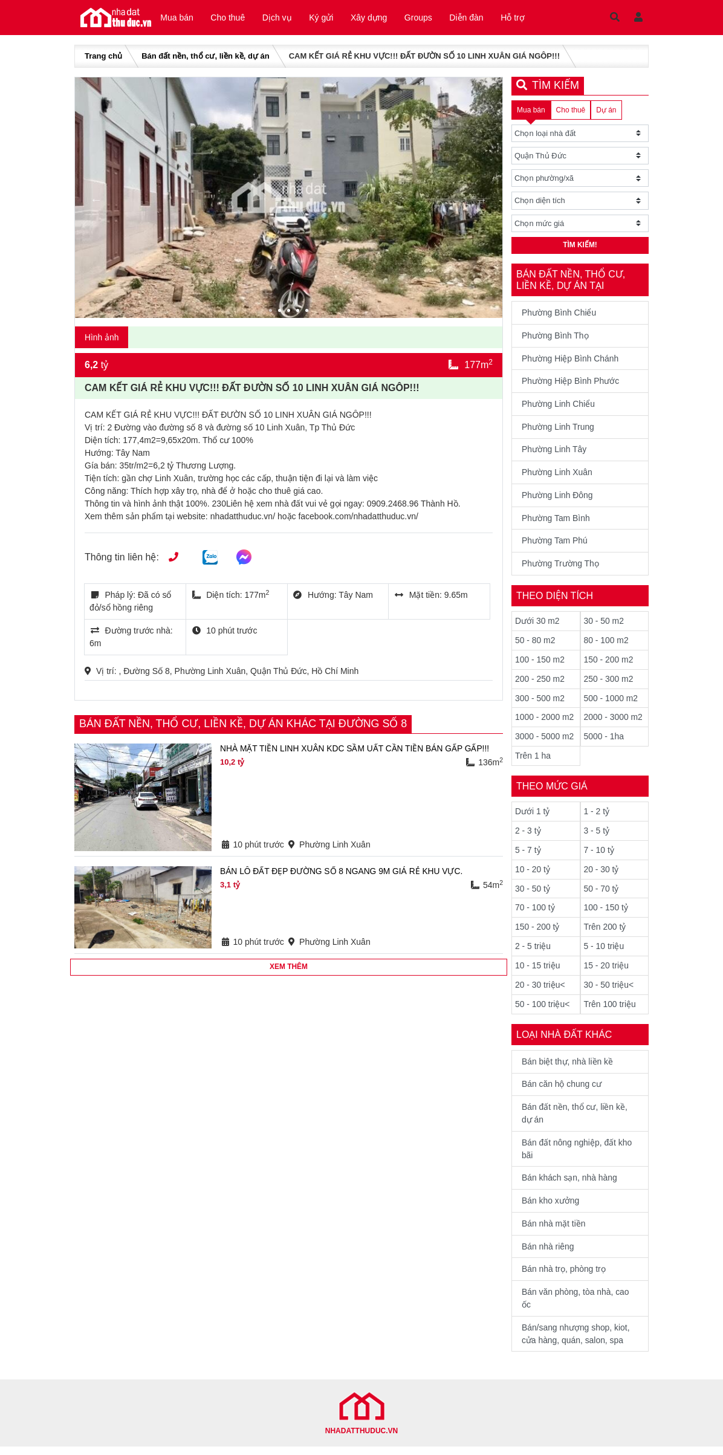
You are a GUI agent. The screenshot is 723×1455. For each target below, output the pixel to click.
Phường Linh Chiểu (558, 407)
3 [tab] (290, 313)
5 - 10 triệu (604, 951)
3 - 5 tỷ (597, 835)
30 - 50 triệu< (609, 990)
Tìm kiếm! (580, 248)
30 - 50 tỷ (532, 893)
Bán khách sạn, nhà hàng (570, 1185)
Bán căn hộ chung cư (562, 1090)
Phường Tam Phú (555, 544)
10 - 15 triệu (537, 971)
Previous (96, 201)
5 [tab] (308, 313)
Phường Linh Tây (554, 453)
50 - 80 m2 (535, 644)
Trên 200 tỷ (605, 932)
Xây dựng (378, 18)
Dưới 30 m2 (537, 625)
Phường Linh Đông (557, 499)
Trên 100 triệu (610, 1009)
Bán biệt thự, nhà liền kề (568, 1067)
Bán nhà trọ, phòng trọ (564, 1277)
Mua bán (177, 18)
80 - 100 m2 (606, 644)
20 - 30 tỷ (601, 874)
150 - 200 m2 (609, 664)
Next (481, 201)
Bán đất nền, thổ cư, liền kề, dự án (205, 57)
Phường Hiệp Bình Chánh (570, 361)
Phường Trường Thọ (561, 567)
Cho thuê (230, 18)
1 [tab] (272, 313)
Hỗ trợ (528, 18)
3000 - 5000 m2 (544, 741)
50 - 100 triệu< (542, 1009)
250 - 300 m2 (609, 683)
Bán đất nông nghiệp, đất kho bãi (577, 1155)
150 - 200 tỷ (537, 932)
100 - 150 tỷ (606, 913)
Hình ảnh (102, 338)
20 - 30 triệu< (540, 990)
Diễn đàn (480, 18)
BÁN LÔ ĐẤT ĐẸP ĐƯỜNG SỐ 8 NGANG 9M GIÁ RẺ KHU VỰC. (343, 873)
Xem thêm (289, 969)
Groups (430, 18)
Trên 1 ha (533, 760)
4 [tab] (299, 313)
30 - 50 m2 (604, 625)
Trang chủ (103, 57)
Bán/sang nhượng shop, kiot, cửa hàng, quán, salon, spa (576, 1341)
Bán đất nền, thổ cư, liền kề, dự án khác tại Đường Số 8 (244, 725)
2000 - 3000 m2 (613, 722)
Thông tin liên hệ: (122, 559)
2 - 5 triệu (533, 951)
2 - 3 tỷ (528, 835)
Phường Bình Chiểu (559, 315)
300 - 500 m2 (540, 702)
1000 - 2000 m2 (544, 722)
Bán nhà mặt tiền (554, 1231)
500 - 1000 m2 (611, 702)
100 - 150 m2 (540, 664)
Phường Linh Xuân (557, 476)
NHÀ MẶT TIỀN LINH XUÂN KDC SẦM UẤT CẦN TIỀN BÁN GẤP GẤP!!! (356, 750)
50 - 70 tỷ (601, 893)
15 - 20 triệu (606, 971)
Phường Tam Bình (556, 522)
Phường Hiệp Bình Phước (571, 384)
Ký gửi (328, 18)
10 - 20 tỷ (532, 874)
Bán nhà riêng (548, 1254)
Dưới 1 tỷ (532, 816)
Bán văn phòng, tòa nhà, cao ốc (576, 1306)
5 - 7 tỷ (528, 855)
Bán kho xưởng (551, 1208)
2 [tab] (281, 313)
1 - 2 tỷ (597, 816)
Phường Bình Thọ (555, 338)
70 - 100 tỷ (535, 913)
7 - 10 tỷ (599, 855)
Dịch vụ (282, 18)
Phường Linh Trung (558, 430)
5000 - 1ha (604, 741)
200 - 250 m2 (540, 683)
